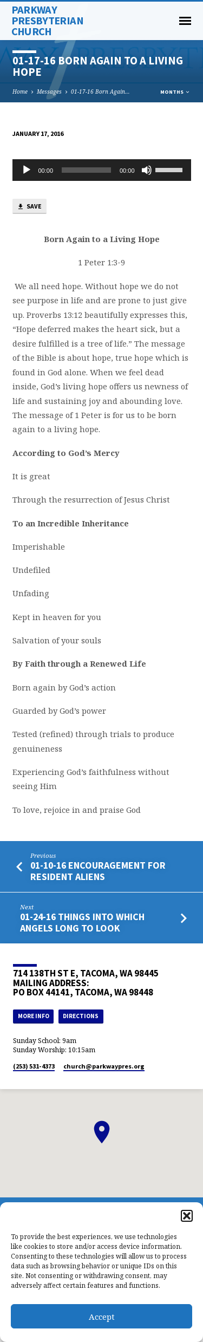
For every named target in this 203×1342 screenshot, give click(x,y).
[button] (186, 1215)
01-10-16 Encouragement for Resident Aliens (98, 870)
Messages (49, 91)
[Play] (26, 170)
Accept (102, 1316)
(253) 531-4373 (34, 1066)
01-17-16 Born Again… (100, 91)
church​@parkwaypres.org (104, 1066)
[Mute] (146, 170)
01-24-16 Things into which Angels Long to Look (82, 922)
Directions (81, 1016)
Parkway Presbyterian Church (47, 20)
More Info (33, 1016)
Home (20, 91)
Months (175, 91)
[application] (101, 170)
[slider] (86, 170)
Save (29, 206)
